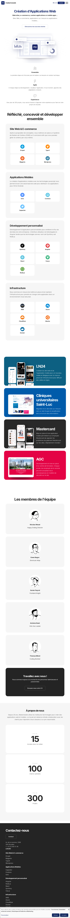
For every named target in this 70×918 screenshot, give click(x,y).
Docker (8, 904)
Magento (9, 858)
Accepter (64, 915)
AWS (7, 897)
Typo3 (8, 861)
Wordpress (9, 863)
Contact (61, 2)
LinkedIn (8, 848)
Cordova (8, 872)
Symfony (9, 888)
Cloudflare (9, 902)
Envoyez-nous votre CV (35, 688)
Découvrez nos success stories (35, 26)
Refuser (56, 915)
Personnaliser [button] (4, 915)
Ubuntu (8, 907)
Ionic (7, 874)
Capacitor (9, 870)
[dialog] (35, 913)
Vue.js (8, 891)
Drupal (8, 856)
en (56, 3)
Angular (8, 881)
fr (53, 3)
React (7, 886)
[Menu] (67, 3)
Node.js (8, 884)
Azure (8, 900)
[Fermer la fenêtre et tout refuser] (69, 909)
